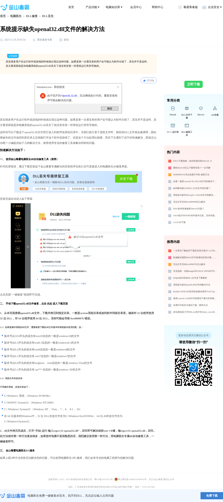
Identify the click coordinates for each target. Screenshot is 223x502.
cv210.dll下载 (179, 222)
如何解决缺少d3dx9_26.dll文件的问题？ (192, 188)
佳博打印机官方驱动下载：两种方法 (190, 305)
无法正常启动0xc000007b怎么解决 (189, 264)
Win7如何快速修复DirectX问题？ (188, 208)
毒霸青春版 (188, 7)
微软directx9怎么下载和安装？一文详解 (191, 167)
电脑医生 (16, 16)
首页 (71, 7)
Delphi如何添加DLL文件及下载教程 (190, 278)
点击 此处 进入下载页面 (54, 303)
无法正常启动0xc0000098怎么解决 (189, 202)
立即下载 (193, 84)
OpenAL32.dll (69, 95)
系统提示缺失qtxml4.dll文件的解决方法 (191, 284)
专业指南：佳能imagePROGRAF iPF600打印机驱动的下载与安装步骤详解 (195, 271)
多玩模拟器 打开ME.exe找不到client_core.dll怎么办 (195, 312)
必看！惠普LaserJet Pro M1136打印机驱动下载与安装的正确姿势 (195, 181)
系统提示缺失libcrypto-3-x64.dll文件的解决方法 (195, 195)
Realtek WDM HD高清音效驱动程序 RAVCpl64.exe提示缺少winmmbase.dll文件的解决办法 (195, 291)
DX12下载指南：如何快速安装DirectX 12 (192, 161)
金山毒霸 (12, 495)
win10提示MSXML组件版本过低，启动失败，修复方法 (195, 215)
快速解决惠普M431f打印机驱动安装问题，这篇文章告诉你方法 (195, 257)
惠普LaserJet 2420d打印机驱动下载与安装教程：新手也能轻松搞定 (195, 298)
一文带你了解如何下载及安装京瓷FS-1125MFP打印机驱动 (195, 250)
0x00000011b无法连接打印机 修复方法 (191, 174)
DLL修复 (32, 16)
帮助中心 (157, 7)
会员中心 (136, 7)
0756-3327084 (148, 487)
